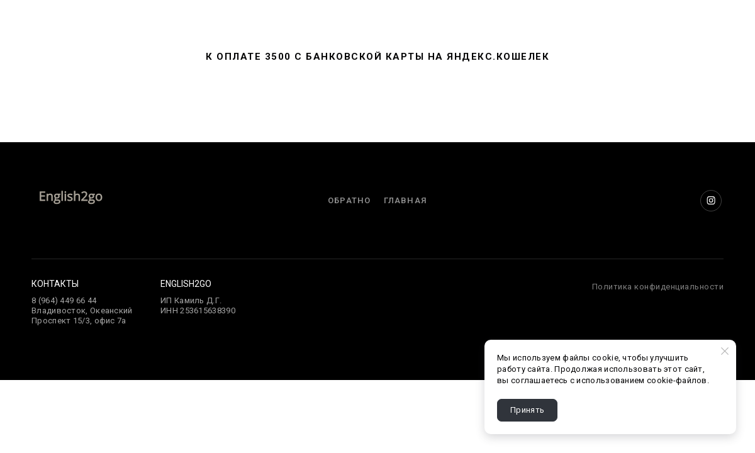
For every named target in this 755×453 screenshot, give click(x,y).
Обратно (349, 200)
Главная (405, 200)
